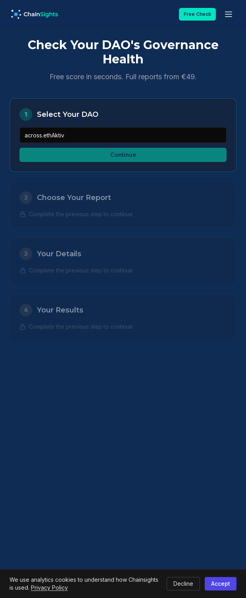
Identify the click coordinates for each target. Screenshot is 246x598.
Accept (220, 583)
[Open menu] (228, 14)
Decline (183, 583)
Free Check (197, 14)
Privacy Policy (49, 587)
